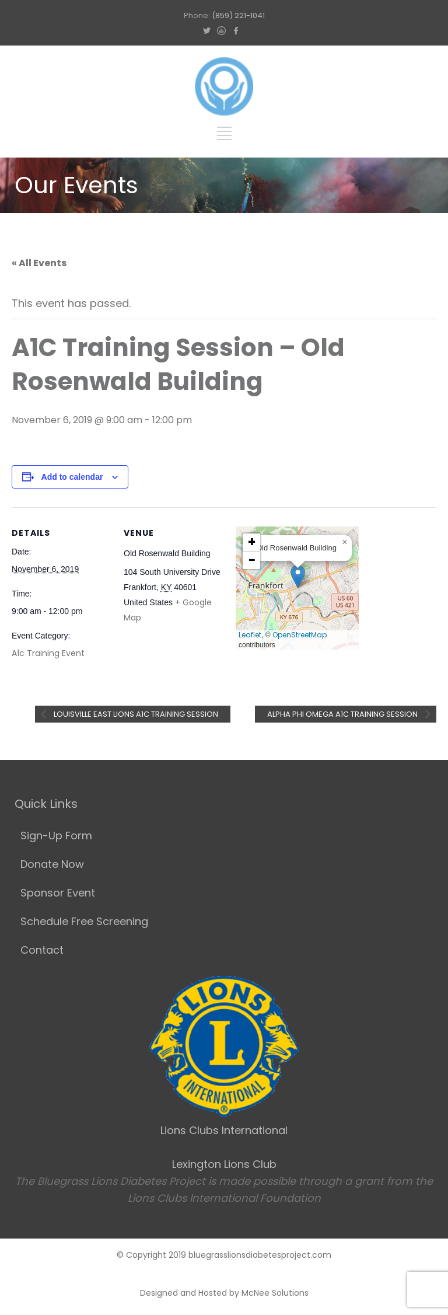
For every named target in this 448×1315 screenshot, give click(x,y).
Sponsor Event (57, 892)
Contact (42, 950)
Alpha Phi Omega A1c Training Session (343, 714)
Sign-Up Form (56, 835)
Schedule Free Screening (84, 921)
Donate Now (52, 864)
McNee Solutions (275, 1293)
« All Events (39, 263)
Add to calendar (72, 477)
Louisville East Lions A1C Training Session (135, 714)
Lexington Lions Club (224, 1164)
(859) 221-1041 (238, 15)
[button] (297, 576)
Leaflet (250, 635)
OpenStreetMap (299, 635)
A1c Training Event (48, 653)
